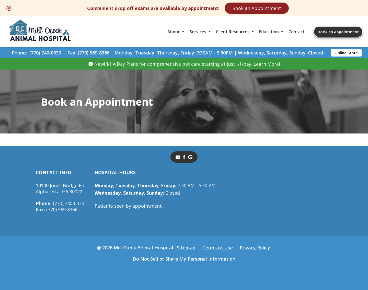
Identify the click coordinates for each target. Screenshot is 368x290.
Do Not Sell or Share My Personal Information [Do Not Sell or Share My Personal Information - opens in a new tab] (184, 259)
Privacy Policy (255, 247)
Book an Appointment (256, 8)
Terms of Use (217, 247)
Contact (297, 32)
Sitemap (186, 247)
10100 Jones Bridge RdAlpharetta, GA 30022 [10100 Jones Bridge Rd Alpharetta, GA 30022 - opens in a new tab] (60, 188)
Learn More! (267, 64)
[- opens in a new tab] (184, 157)
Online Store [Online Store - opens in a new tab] (346, 52)
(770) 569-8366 (56, 209)
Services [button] (198, 32)
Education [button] (269, 32)
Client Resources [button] (232, 32)
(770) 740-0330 (45, 53)
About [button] (173, 32)
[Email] (178, 157)
